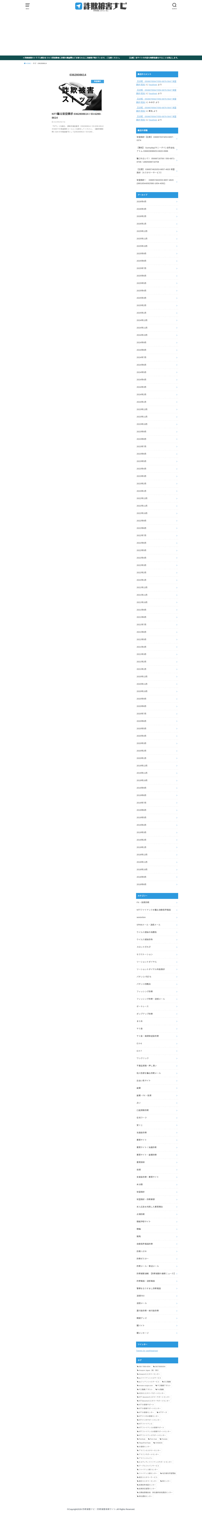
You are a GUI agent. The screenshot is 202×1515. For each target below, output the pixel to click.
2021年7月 (141, 624)
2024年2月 (141, 394)
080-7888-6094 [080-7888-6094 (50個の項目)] (144, 1367)
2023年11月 (142, 417)
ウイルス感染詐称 (145, 939)
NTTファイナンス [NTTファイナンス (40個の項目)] (145, 1424)
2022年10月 (142, 513)
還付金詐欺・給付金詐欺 (148, 1311)
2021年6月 (141, 632)
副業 (139, 1088)
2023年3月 (141, 476)
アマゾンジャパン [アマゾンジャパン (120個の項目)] (145, 1458)
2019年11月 (142, 773)
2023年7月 (141, 446)
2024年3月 (141, 387)
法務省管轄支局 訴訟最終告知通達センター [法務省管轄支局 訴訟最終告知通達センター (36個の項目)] (156, 1492)
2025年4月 (141, 291)
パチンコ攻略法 (144, 984)
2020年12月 (142, 676)
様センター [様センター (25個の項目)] (166, 1481)
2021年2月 (141, 662)
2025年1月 (141, 313)
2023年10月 (142, 424)
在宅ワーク (142, 1118)
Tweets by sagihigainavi (147, 1351)
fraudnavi (153, 84)
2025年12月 (142, 231)
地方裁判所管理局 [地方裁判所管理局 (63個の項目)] (169, 1473)
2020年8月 (141, 706)
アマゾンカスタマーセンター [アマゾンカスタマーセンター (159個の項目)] (150, 1450)
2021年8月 (141, 617)
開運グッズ (142, 1318)
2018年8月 (141, 884)
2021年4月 (141, 647)
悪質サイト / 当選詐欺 (147, 1147)
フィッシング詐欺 (145, 991)
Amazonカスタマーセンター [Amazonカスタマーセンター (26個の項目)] (149, 1374)
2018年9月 (141, 877)
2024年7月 (141, 357)
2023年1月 (141, 491)
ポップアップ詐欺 (145, 1014)
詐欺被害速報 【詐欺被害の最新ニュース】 (156, 1273)
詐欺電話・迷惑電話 (146, 1281)
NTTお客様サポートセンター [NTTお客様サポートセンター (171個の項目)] (150, 1408)
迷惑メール (142, 1303)
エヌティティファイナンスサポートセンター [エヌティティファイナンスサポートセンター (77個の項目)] (155, 1462)
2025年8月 (141, 261)
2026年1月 (141, 224)
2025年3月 (141, 298)
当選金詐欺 (142, 1132)
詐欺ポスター (143, 1259)
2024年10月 (142, 335)
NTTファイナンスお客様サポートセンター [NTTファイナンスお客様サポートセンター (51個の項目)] (155, 1432)
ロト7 (139, 1051)
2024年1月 (141, 402)
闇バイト (141, 1325)
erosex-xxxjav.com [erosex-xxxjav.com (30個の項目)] (146, 1386)
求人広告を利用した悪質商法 (150, 1207)
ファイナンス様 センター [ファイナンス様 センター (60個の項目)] (148, 1470)
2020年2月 (141, 751)
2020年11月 (142, 684)
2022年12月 (142, 498)
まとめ (140, 1021)
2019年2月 (141, 840)
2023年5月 (141, 461)
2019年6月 (141, 810)
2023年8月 (141, 439)
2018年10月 (142, 869)
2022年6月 (141, 543)
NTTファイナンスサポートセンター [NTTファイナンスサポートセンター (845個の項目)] (152, 1435)
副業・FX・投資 (144, 1095)
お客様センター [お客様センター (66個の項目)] (145, 1447)
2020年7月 (141, 714)
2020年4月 (141, 736)
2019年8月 (141, 795)
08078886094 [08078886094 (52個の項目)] (160, 1367)
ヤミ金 (140, 1028)
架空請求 (141, 1192)
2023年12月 (142, 409)
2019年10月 (142, 780)
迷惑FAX (140, 1296)
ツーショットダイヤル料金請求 (151, 969)
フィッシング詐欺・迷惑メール (151, 999)
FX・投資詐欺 (143, 902)
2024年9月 (141, 342)
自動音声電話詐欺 (145, 1244)
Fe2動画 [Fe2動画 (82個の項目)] (160, 1389)
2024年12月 (142, 320)
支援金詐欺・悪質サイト (148, 1177)
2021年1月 (141, 669)
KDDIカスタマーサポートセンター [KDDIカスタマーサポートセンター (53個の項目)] (152, 1393)
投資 (139, 1170)
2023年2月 (141, 483)
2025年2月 (141, 305)
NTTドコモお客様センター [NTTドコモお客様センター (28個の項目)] (149, 1416)
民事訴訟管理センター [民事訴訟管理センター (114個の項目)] (147, 1489)
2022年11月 (142, 506)
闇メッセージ (143, 1333)
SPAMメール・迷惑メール (148, 925)
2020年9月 (141, 699)
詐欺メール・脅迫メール (148, 1266)
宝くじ (140, 1125)
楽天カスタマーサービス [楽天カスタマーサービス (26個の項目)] (148, 1477)
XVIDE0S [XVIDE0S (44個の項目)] (158, 1443)
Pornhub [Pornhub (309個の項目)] (142, 1439)
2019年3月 (141, 832)
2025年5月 (141, 283)
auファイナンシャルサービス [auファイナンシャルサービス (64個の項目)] (150, 1378)
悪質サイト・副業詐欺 (147, 1155)
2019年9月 (141, 788)
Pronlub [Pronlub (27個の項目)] (164, 1439)
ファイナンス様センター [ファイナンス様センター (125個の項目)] (148, 1473)
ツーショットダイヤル (147, 962)
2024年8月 (141, 350)
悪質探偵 (141, 1162)
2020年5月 (141, 728)
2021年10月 (142, 602)
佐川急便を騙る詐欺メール (149, 1073)
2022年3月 (141, 565)
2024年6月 (141, 365)
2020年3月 (141, 743)
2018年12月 (142, 854)
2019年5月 (141, 817)
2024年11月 (142, 328)
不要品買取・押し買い (147, 1066)
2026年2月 (141, 216)
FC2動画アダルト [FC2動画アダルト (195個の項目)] (164, 1386)
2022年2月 (141, 572)
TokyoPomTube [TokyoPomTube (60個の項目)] (145, 1443)
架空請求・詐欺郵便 (146, 1199)
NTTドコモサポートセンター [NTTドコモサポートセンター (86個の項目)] (150, 1420)
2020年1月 (141, 758)
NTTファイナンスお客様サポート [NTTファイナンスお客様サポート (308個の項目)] (151, 1428)
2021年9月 (141, 610)
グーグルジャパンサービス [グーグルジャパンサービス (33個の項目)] (149, 1466)
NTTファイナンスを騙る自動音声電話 (154, 910)
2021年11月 (142, 595)
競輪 (139, 1229)
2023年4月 (141, 469)
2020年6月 (141, 721)
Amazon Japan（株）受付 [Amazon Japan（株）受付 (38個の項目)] (149, 1370)
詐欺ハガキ (142, 1251)
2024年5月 (141, 372)
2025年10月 (142, 246)
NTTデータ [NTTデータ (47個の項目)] (163, 1412)
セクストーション (145, 954)
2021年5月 (141, 639)
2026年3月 (141, 209)
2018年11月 (142, 862)
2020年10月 (142, 691)
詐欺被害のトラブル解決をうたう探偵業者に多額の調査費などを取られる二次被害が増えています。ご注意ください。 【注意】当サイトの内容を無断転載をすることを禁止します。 (102, 58)
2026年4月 (141, 201)
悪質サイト (142, 1140)
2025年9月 (141, 253)
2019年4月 (141, 825)
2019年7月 (141, 803)
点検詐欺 (141, 1214)
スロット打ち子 (144, 947)
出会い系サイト (144, 1080)
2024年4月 (141, 379)
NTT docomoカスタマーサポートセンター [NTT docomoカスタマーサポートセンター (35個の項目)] (154, 1397)
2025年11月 (142, 239)
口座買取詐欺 (143, 1110)
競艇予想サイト (144, 1221)
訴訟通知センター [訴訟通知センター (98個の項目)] (145, 1496)
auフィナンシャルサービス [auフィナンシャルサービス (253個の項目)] (149, 1382)
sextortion (141, 917)
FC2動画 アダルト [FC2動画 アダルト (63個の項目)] (146, 1389)
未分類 (140, 1184)
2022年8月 (141, 528)
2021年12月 (142, 587)
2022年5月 (141, 550)
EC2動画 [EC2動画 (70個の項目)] (167, 1382)
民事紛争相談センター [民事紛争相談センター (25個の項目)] (147, 1485)
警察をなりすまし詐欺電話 (149, 1288)
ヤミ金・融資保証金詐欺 (148, 1036)
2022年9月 (141, 521)
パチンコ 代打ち (144, 977)
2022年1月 (141, 580)
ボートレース (143, 1006)
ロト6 (139, 1043)
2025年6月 (141, 276)
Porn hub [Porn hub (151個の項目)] (153, 1439)
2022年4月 (141, 558)
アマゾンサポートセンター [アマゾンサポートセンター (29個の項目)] (149, 1454)
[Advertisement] (101, 34)
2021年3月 (141, 654)
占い (139, 1103)
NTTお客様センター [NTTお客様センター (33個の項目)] (146, 1412)
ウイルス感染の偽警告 (147, 932)
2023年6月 (141, 454)
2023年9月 (141, 431)
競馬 (139, 1236)
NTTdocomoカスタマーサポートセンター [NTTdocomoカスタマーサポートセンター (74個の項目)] (154, 1401)
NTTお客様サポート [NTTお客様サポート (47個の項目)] (146, 1405)
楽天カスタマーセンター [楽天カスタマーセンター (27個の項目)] (148, 1481)
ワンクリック (143, 1058)
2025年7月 (141, 268)
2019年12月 (142, 766)
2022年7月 (141, 535)
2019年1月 (141, 847)
